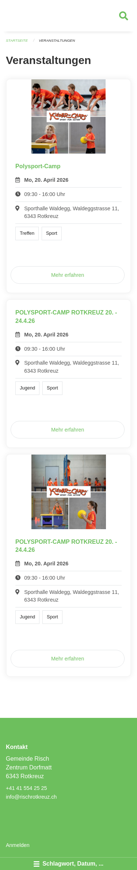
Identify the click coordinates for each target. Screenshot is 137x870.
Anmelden (18, 845)
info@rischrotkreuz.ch (31, 797)
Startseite (17, 40)
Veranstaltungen (57, 40)
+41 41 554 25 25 (26, 788)
